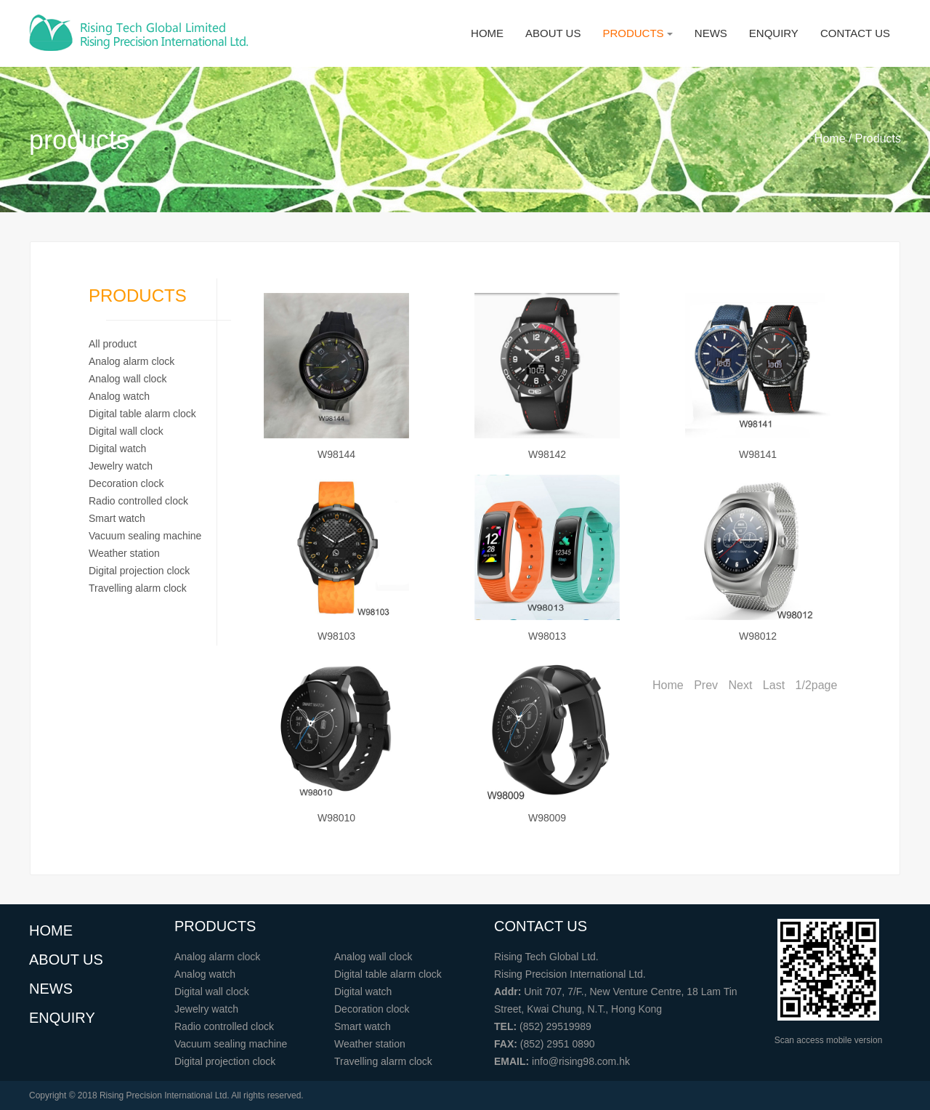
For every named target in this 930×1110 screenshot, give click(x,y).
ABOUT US (553, 33)
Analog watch (119, 396)
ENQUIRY (773, 33)
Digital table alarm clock (142, 413)
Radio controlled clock (138, 501)
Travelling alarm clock (138, 588)
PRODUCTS (637, 33)
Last (774, 685)
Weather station (124, 553)
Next (741, 685)
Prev (706, 685)
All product (113, 344)
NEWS (711, 33)
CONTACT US (855, 33)
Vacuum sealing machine (145, 536)
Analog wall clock (127, 379)
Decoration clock (126, 483)
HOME (487, 33)
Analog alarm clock (131, 361)
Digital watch (117, 448)
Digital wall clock (126, 431)
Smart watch (117, 518)
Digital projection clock (139, 570)
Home (668, 685)
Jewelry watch (121, 466)
